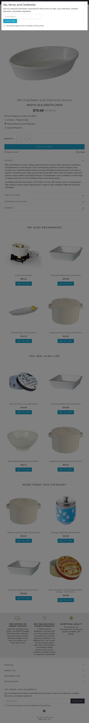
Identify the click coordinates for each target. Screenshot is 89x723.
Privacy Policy (39, 26)
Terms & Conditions (27, 26)
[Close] (85, 4)
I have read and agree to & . (23, 26)
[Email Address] (21, 16)
